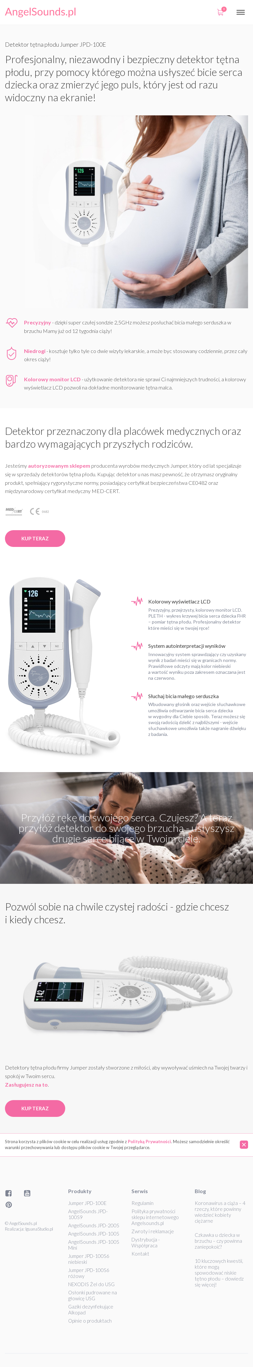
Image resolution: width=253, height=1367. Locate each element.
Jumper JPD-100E (87, 1203)
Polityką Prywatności (149, 1141)
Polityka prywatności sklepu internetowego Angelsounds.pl (155, 1217)
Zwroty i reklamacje (152, 1231)
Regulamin (142, 1203)
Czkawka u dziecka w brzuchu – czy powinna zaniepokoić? (218, 1241)
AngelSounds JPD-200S (93, 1225)
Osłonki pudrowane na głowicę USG (92, 1295)
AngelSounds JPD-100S (93, 1234)
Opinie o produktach (90, 1321)
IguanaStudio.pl (39, 1229)
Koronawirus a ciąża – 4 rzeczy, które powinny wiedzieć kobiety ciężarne (220, 1212)
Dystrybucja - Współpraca (145, 1242)
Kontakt (140, 1254)
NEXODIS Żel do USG (91, 1284)
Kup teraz (35, 538)
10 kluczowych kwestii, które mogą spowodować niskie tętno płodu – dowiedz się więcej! (219, 1272)
